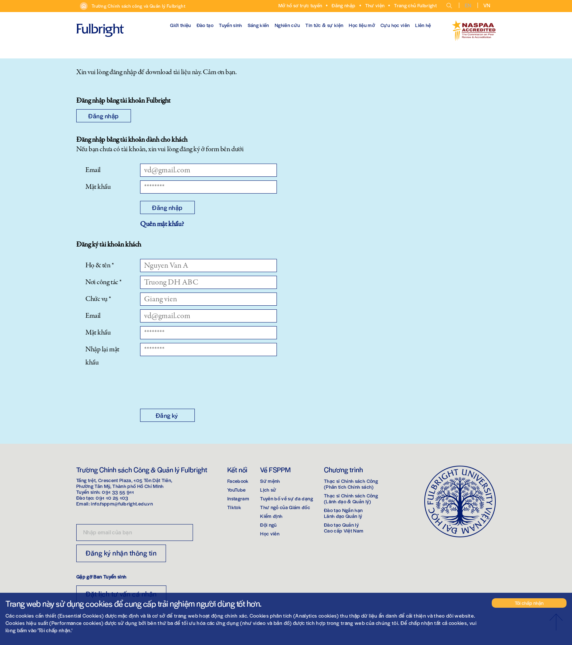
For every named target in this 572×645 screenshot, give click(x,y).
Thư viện (375, 5)
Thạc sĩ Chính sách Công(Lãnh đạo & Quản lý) (351, 498)
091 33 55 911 (118, 491)
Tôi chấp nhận (529, 602)
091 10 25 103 (112, 497)
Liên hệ (423, 25)
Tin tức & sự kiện (324, 25)
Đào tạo (205, 25)
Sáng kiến (258, 25)
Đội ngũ (268, 524)
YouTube (236, 489)
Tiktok (234, 507)
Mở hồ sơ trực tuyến (300, 5)
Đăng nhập (343, 5)
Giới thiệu (180, 25)
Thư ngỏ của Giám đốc (285, 507)
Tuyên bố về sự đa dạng (286, 498)
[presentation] (195, 387)
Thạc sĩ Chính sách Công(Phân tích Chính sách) (351, 483)
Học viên (269, 533)
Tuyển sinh (230, 25)
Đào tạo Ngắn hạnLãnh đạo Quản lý (343, 513)
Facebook (238, 480)
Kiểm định (271, 515)
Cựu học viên (395, 25)
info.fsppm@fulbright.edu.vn (121, 503)
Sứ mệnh (270, 480)
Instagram (238, 498)
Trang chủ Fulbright (415, 5)
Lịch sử (268, 489)
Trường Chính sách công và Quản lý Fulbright (138, 6)
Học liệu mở (362, 25)
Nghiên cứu (287, 25)
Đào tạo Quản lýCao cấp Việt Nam (344, 527)
